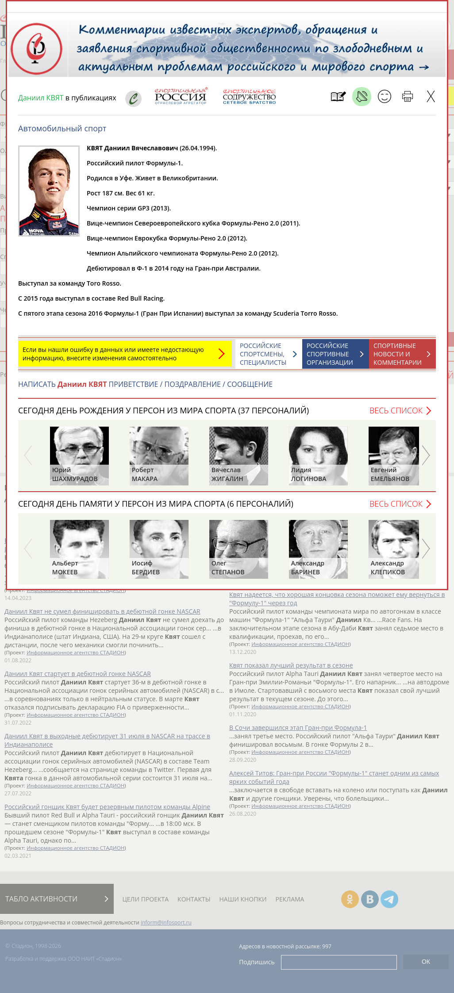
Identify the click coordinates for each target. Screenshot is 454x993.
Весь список (396, 414)
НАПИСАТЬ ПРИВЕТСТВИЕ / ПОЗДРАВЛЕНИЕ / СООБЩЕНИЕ (145, 388)
